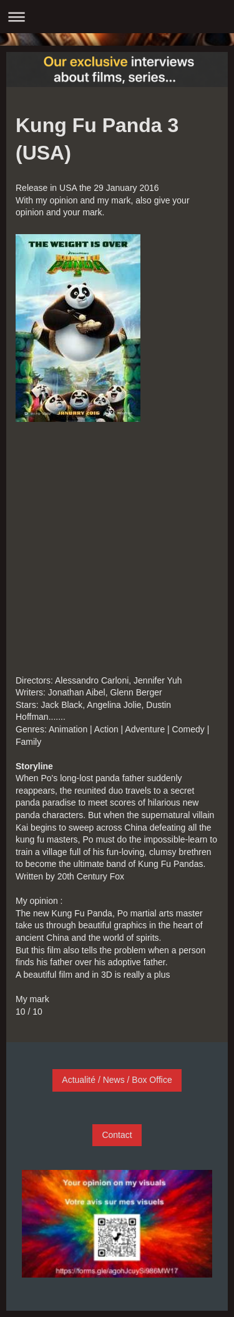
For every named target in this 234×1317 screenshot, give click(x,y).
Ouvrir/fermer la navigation (117, 16)
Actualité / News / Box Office (117, 1080)
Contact (117, 1135)
